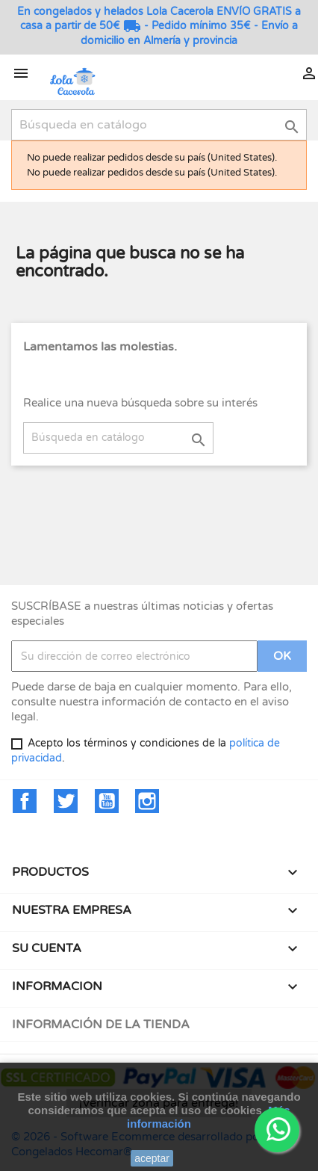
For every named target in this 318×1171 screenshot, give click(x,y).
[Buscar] (159, 124)
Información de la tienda (101, 1024)
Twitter (66, 801)
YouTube (107, 801)
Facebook (25, 801)
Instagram (147, 801)
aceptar (151, 1158)
